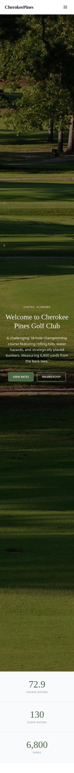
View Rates (21, 377)
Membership (51, 377)
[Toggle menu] (65, 7)
